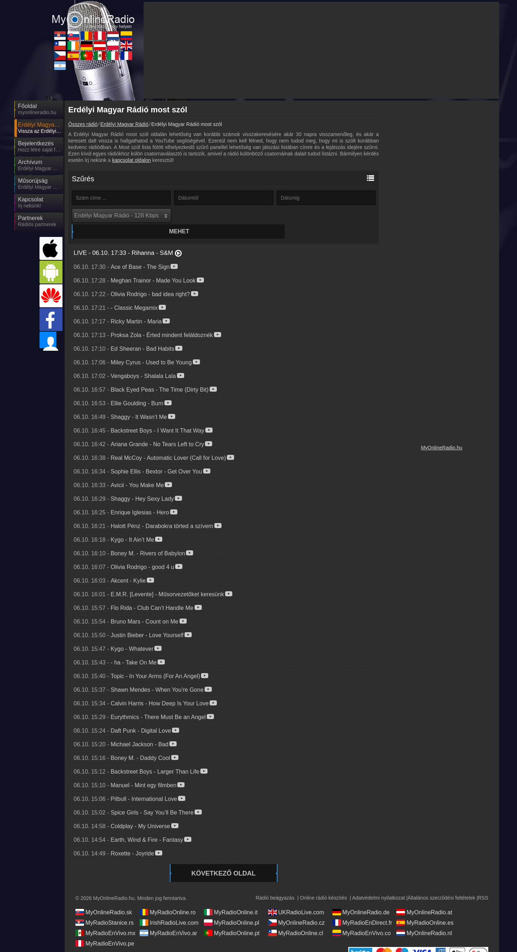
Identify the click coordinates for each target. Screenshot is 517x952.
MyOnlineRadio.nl (424, 919)
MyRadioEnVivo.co (361, 919)
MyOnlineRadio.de (361, 898)
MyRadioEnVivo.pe (104, 930)
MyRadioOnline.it (231, 898)
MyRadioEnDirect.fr (362, 909)
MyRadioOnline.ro (168, 898)
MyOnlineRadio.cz (296, 909)
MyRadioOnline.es (424, 909)
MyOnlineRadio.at (424, 898)
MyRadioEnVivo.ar (168, 919)
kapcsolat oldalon (131, 160)
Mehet (225, 216)
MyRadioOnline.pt (232, 919)
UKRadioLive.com (296, 898)
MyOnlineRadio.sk (103, 898)
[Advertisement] (441, 211)
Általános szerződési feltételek (441, 884)
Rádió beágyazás (275, 884)
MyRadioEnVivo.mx (105, 919)
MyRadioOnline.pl (231, 909)
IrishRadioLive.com (169, 909)
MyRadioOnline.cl (295, 919)
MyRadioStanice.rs (104, 909)
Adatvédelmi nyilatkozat (378, 884)
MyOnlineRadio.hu (441, 448)
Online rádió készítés (323, 884)
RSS (483, 884)
